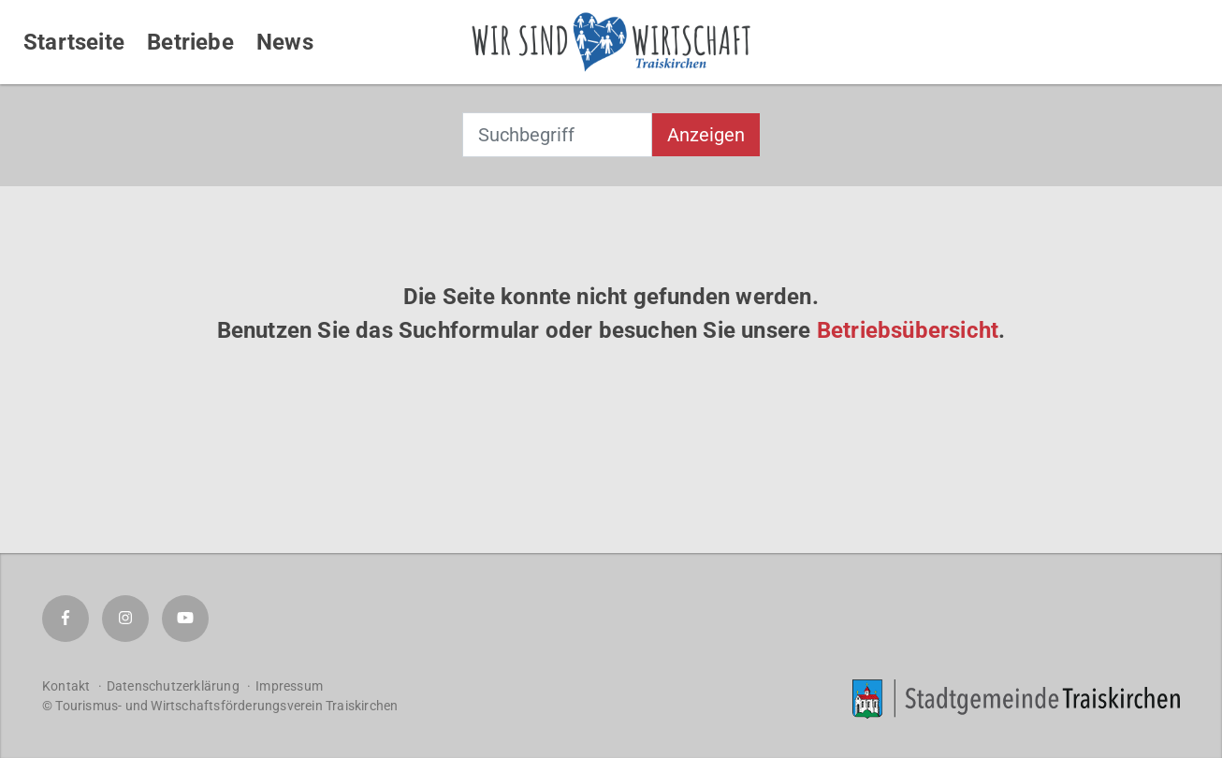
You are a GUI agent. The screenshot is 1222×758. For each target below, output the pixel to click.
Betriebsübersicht (907, 330)
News (284, 42)
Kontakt (66, 685)
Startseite (73, 42)
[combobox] (557, 134)
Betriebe (190, 42)
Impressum (289, 685)
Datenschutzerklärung (173, 685)
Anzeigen (706, 135)
